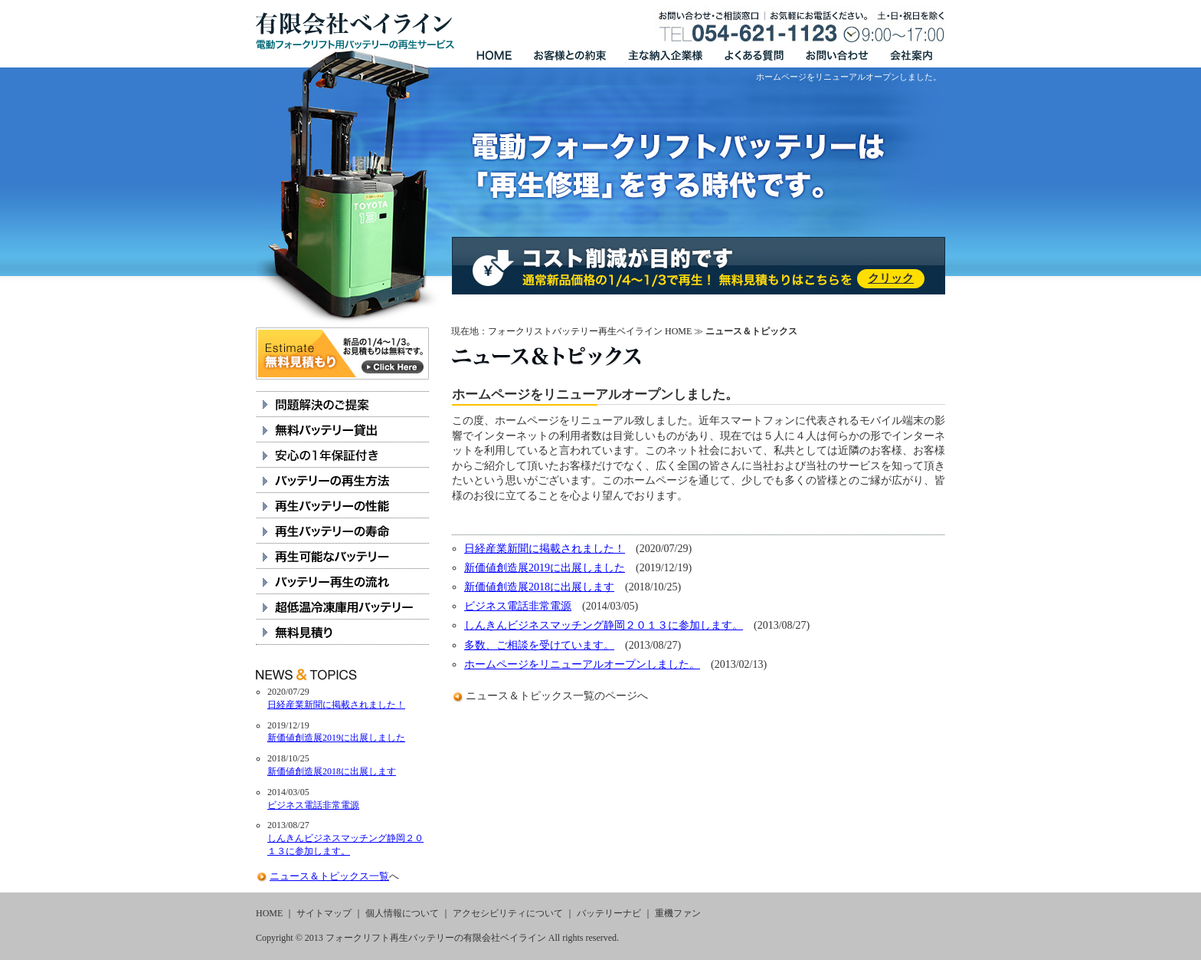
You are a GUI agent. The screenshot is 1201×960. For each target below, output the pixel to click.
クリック (891, 278)
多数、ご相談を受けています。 (539, 645)
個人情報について (402, 913)
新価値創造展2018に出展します (539, 587)
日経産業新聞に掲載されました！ (544, 548)
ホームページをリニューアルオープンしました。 (582, 664)
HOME (269, 913)
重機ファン (678, 913)
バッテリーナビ (609, 913)
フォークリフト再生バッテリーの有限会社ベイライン (436, 937)
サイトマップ (324, 913)
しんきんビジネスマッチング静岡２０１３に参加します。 (603, 625)
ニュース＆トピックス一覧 (530, 696)
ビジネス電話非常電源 (517, 606)
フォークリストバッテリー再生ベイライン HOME (590, 331)
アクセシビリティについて (508, 913)
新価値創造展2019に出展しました (544, 568)
